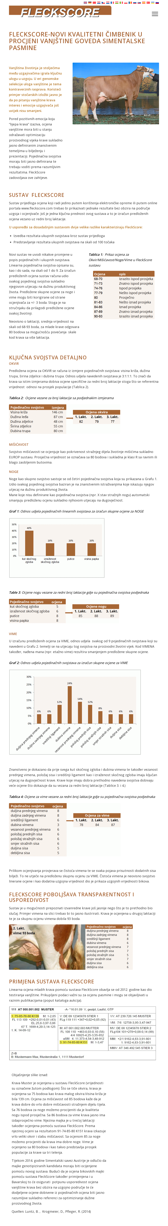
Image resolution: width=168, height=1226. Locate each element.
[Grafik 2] (75, 712)
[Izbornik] (155, 14)
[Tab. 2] (64, 419)
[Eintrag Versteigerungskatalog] (82, 1033)
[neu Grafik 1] (57, 548)
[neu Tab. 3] (64, 611)
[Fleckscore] (84, 14)
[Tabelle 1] (124, 295)
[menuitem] (155, 14)
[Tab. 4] (65, 829)
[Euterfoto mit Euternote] (71, 947)
